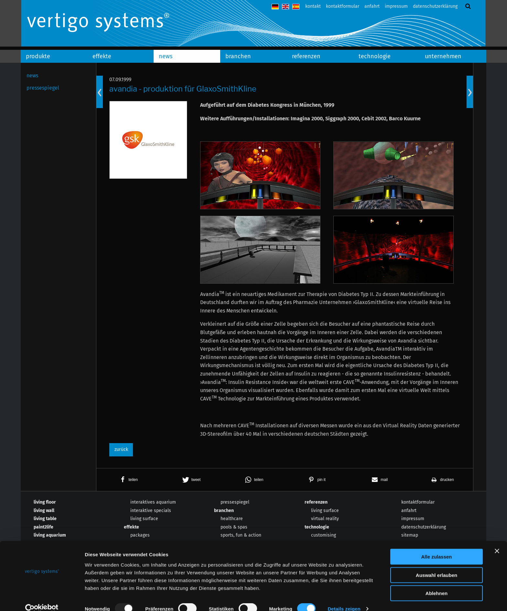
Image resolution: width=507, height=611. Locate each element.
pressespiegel (43, 88)
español (296, 6)
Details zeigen (344, 598)
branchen (238, 56)
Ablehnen (437, 582)
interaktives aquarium (153, 502)
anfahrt (372, 6)
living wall (44, 510)
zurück (121, 449)
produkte (38, 56)
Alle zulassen (436, 546)
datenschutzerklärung (435, 6)
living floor (45, 502)
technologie (375, 56)
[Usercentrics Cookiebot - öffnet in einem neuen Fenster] (42, 598)
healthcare (232, 518)
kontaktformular (342, 6)
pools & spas (234, 527)
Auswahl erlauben (436, 564)
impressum (396, 6)
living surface (144, 518)
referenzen (306, 56)
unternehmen (443, 56)
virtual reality (325, 518)
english (285, 6)
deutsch (275, 6)
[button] (127, 480)
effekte (101, 56)
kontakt (313, 6)
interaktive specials (150, 510)
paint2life (43, 527)
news (165, 56)
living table (45, 518)
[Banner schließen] (497, 540)
